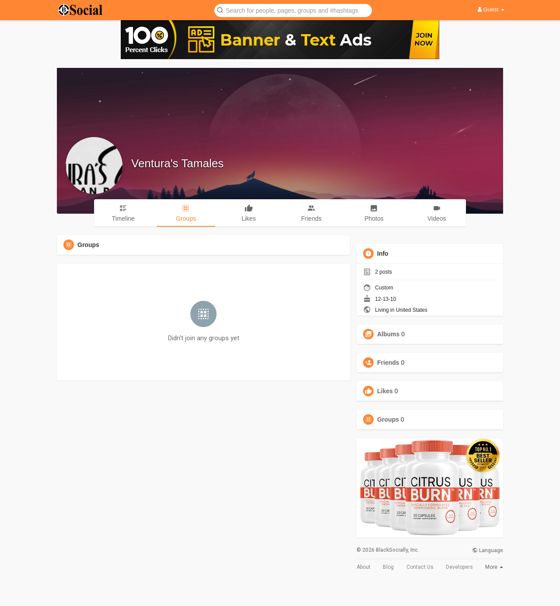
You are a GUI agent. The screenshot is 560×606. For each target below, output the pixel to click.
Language (487, 550)
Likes (385, 391)
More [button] (494, 567)
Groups (388, 419)
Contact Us (420, 567)
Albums (388, 334)
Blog (388, 567)
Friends (388, 362)
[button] (293, 10)
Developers (459, 567)
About (364, 567)
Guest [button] (491, 9)
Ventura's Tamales (177, 163)
